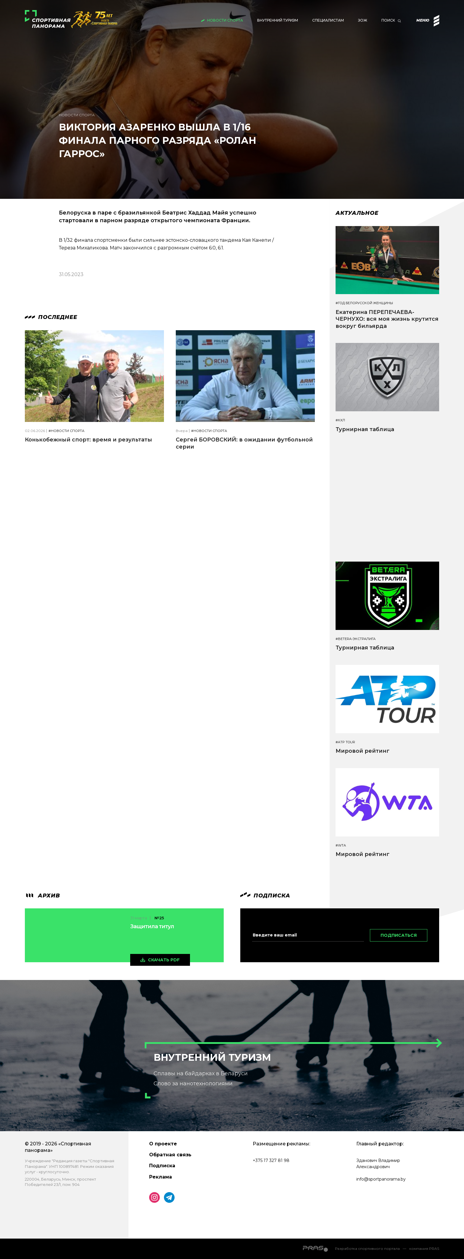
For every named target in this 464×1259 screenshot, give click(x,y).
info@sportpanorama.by (381, 1179)
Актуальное (357, 213)
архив (42, 895)
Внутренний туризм (277, 20)
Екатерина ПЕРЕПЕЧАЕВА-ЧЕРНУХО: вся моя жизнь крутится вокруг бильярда (387, 319)
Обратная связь (170, 1155)
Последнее (51, 317)
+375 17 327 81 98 (271, 1160)
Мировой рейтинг (362, 751)
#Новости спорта (66, 431)
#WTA (341, 845)
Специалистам (328, 20)
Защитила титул (152, 926)
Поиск (388, 20)
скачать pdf (164, 960)
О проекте (163, 1144)
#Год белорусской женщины (364, 303)
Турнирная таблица (365, 429)
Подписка (162, 1165)
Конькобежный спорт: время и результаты (88, 439)
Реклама (160, 1177)
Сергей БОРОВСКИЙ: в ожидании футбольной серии (244, 443)
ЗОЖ (362, 20)
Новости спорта (225, 20)
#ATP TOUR (345, 742)
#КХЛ (340, 420)
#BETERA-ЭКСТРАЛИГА (356, 639)
